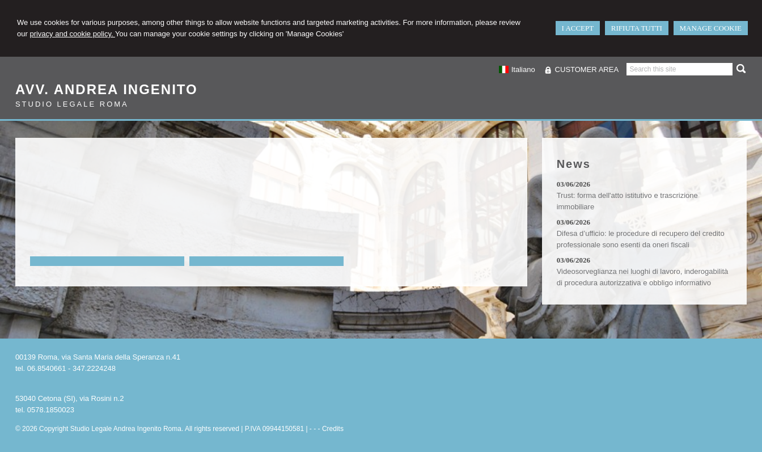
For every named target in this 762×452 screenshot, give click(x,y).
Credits (333, 429)
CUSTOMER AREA (587, 69)
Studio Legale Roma (72, 104)
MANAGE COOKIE (711, 28)
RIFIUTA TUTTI (636, 28)
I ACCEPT (578, 28)
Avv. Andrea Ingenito (106, 89)
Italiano (516, 69)
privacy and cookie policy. (72, 33)
